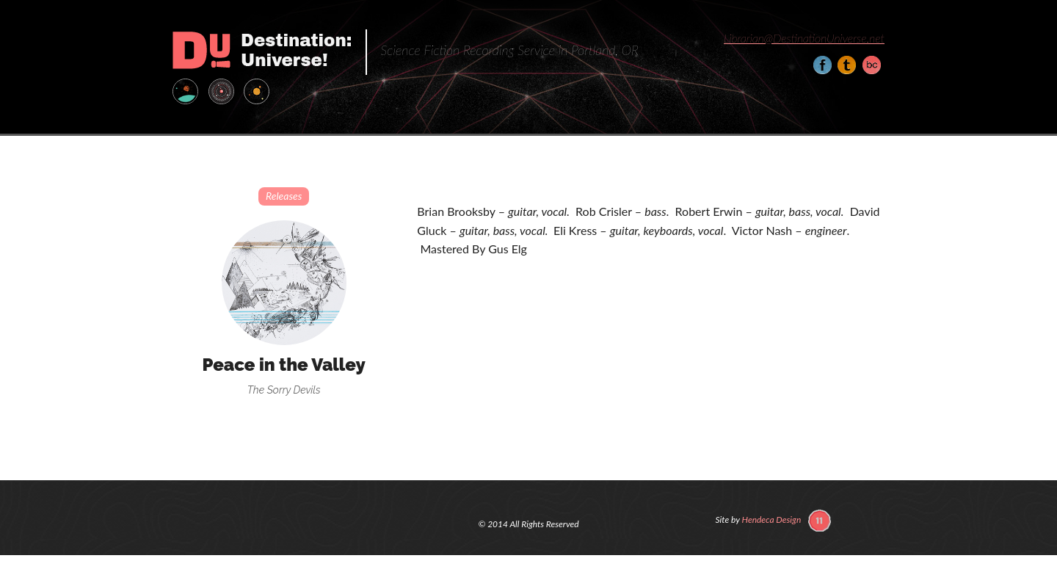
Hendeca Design (772, 519)
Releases (284, 195)
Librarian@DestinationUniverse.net (804, 38)
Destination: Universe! (261, 50)
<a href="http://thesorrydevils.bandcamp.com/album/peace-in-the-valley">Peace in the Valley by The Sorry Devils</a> (651, 317)
